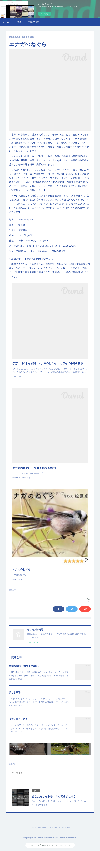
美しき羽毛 (14, 692)
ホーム (6, 22)
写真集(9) (12, 590)
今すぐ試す (44, 14)
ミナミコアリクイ (18, 719)
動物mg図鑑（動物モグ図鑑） (24, 666)
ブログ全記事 (34, 22)
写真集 (18, 22)
